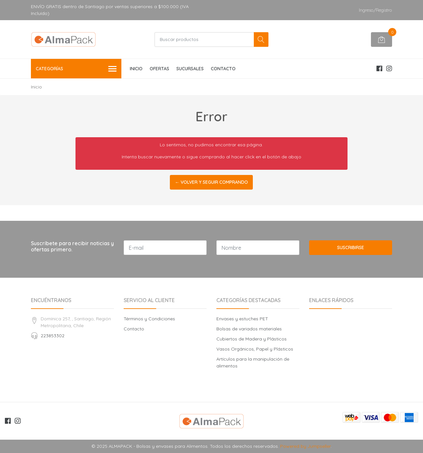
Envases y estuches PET (242, 319)
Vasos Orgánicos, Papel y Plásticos (254, 349)
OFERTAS (159, 69)
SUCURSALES (190, 69)
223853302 (52, 336)
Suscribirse (350, 247)
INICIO (136, 69)
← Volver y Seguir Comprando (211, 182)
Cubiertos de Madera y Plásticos (251, 339)
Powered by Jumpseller (305, 446)
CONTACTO (223, 69)
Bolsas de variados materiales (249, 329)
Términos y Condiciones (149, 319)
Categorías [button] (76, 69)
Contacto (134, 329)
